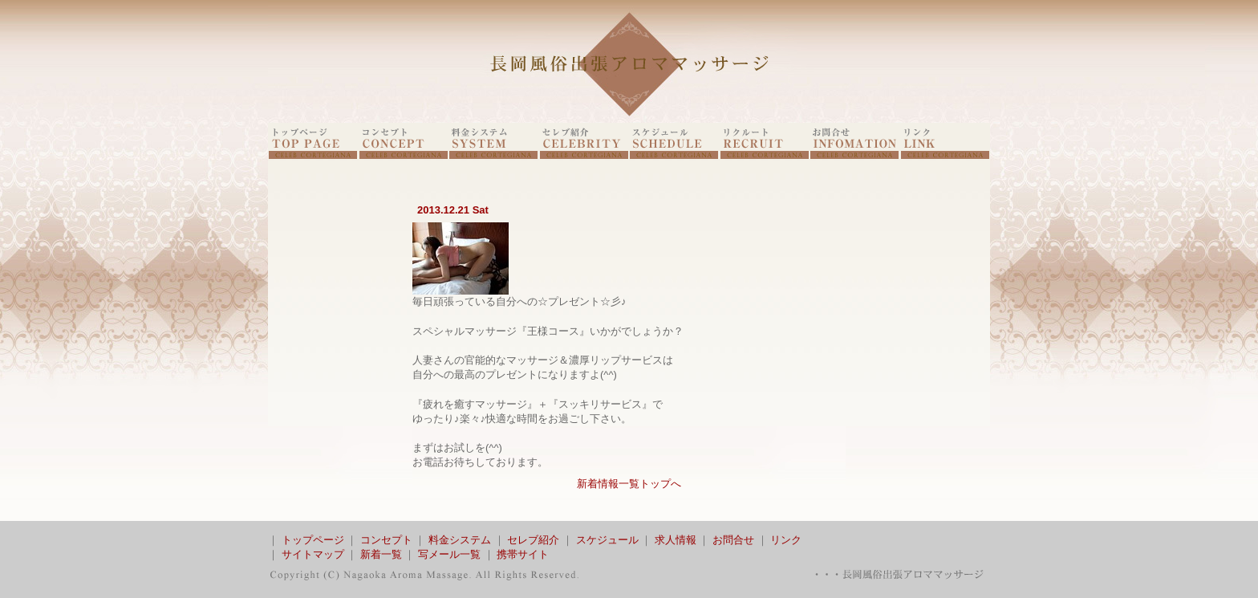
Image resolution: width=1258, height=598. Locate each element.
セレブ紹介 (533, 540)
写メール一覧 (449, 554)
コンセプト (386, 540)
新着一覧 (381, 554)
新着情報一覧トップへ (629, 484)
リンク (785, 540)
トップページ (313, 540)
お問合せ (733, 540)
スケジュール (607, 540)
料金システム (459, 540)
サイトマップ (313, 554)
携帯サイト (523, 554)
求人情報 (675, 540)
